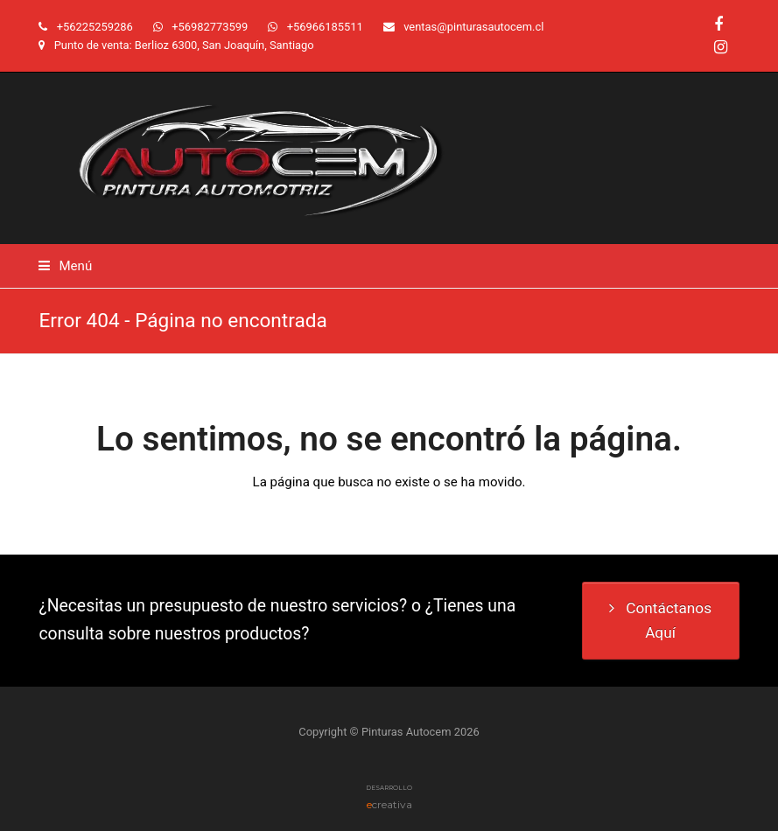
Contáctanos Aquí (660, 620)
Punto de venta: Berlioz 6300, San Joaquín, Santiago (184, 45)
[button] (65, 266)
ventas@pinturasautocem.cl (473, 26)
